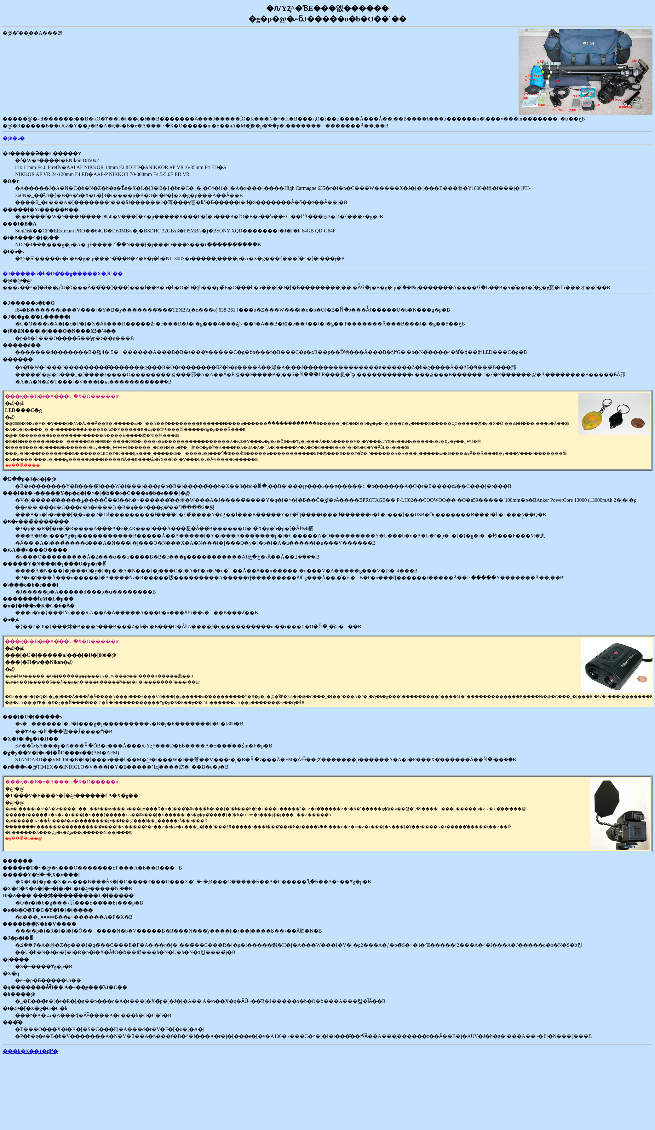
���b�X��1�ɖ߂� (30, 1051)
